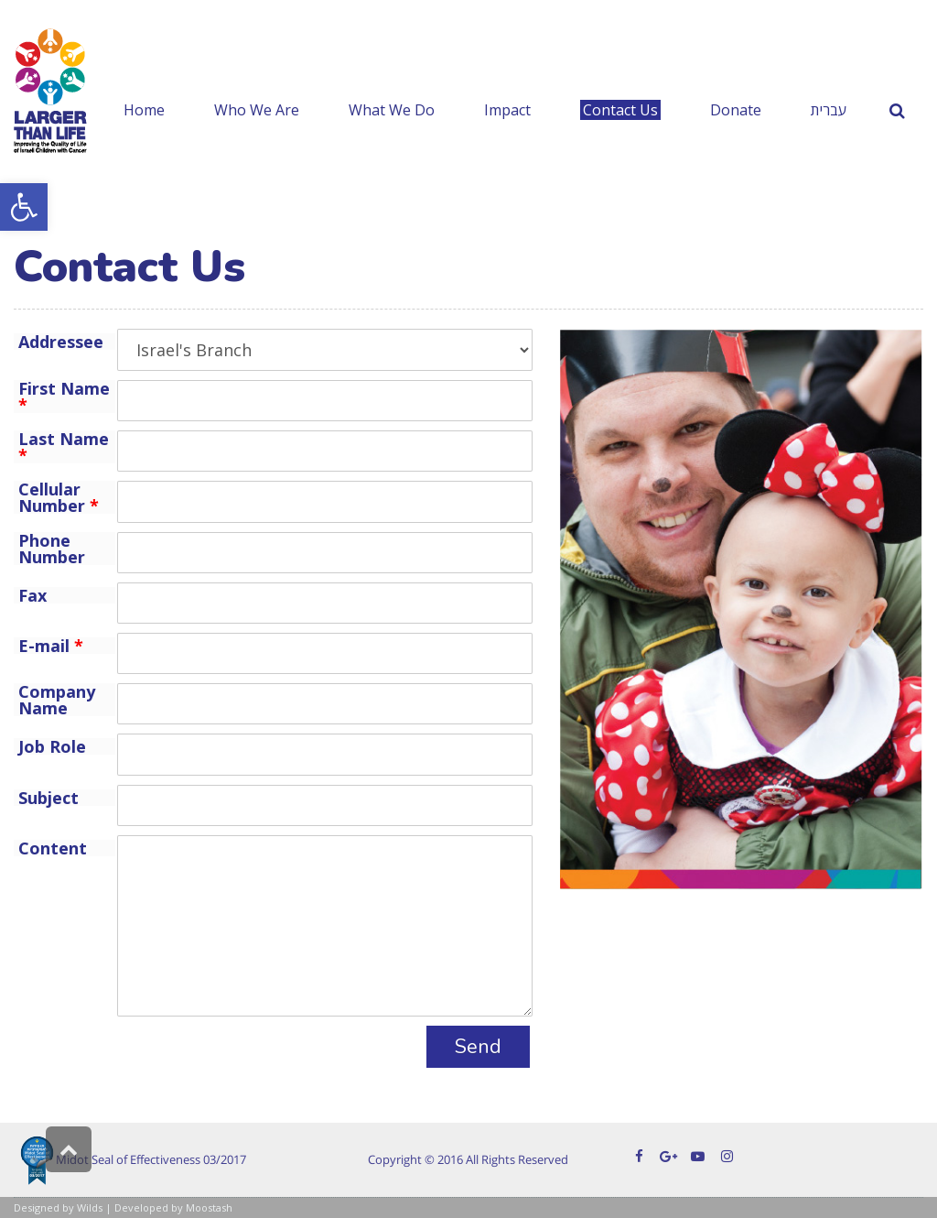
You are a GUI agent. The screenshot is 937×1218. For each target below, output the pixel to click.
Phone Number (51, 548)
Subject (48, 797)
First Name (64, 396)
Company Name (56, 699)
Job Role (52, 746)
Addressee (60, 341)
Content (52, 848)
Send (478, 1046)
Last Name (63, 446)
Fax (32, 595)
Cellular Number (58, 497)
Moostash (209, 1207)
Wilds (89, 1207)
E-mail (50, 645)
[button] (24, 207)
